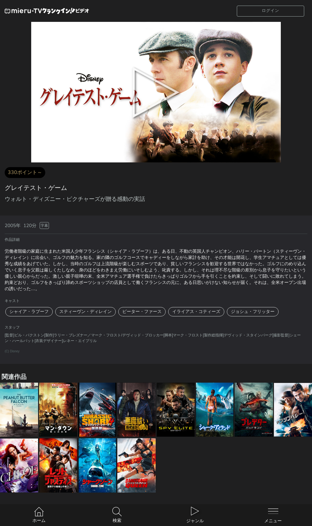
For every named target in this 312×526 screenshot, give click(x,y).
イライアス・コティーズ (196, 312)
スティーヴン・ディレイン (85, 312)
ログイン (270, 10)
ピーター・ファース (142, 312)
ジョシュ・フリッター (253, 312)
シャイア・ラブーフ (29, 312)
